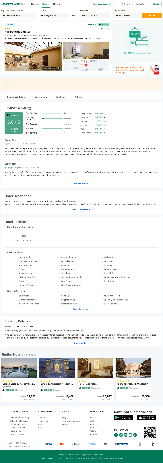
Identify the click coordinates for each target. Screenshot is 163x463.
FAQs (64, 417)
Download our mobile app (133, 412)
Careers (41, 424)
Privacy (65, 424)
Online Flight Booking (19, 417)
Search (152, 15)
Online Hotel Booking (19, 421)
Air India (93, 434)
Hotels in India (16, 431)
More (99, 38)
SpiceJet (93, 424)
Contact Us (43, 421)
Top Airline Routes (18, 424)
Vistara (93, 431)
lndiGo (93, 417)
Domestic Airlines (17, 427)
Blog (40, 427)
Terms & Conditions (71, 421)
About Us (42, 417)
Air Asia (93, 427)
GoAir (92, 421)
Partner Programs (17, 434)
